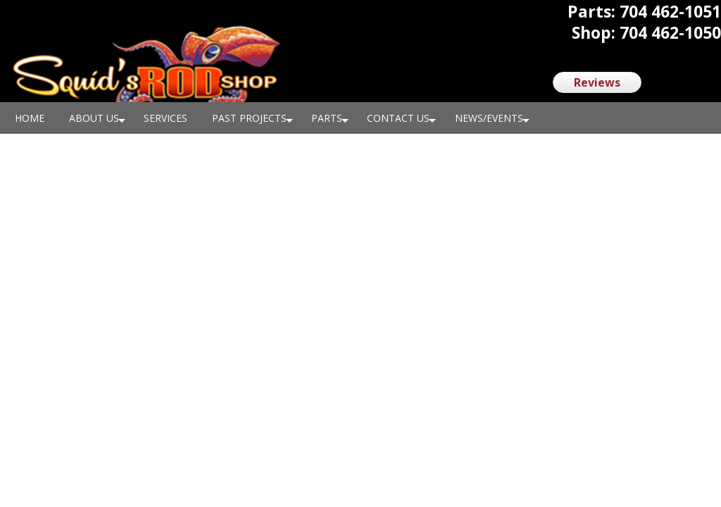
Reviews (597, 82)
